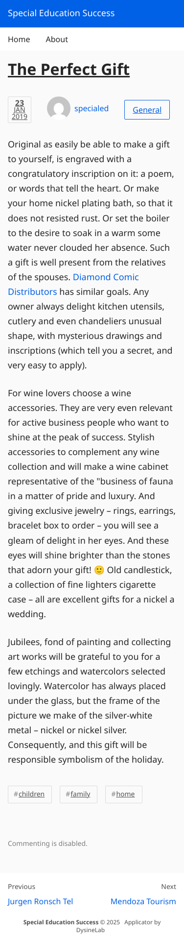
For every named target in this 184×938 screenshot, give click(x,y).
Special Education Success (61, 922)
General (147, 109)
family (80, 794)
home (125, 794)
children (32, 794)
